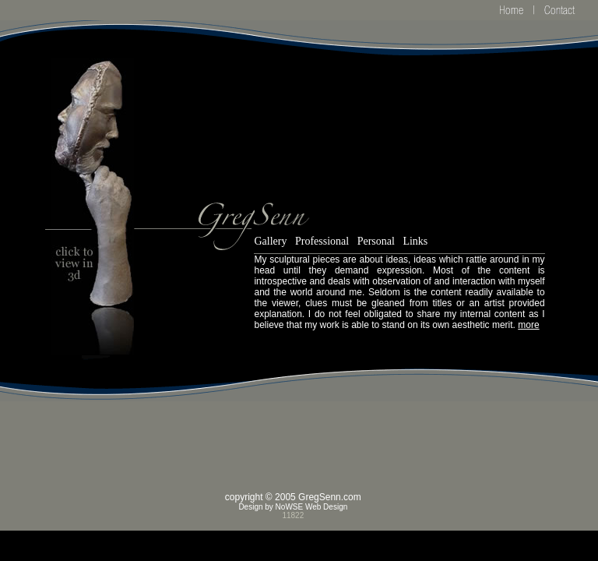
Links (415, 241)
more (528, 324)
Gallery (270, 241)
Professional (322, 241)
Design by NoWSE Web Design (292, 507)
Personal (376, 241)
